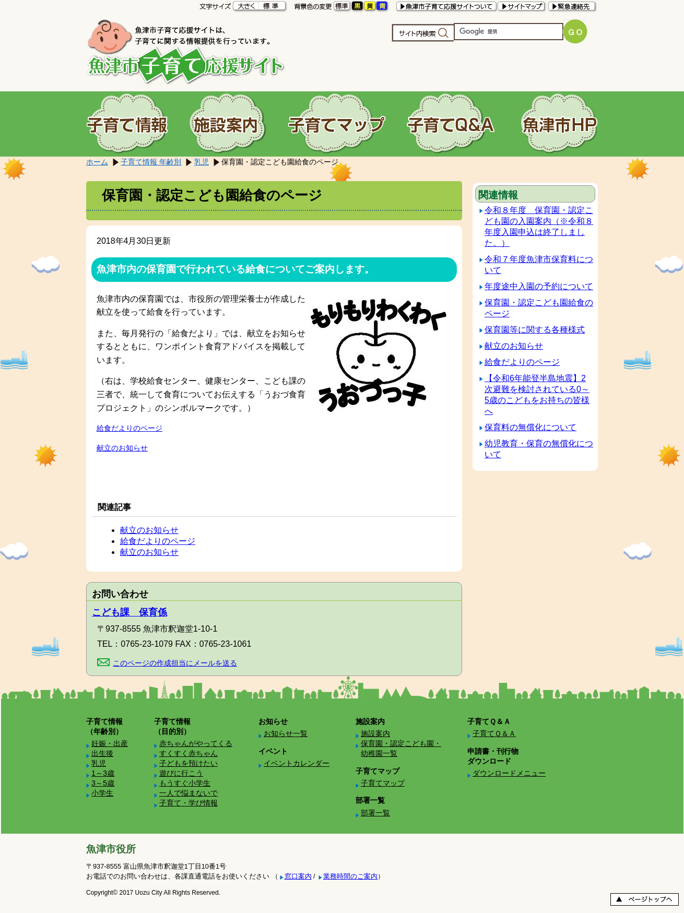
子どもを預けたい (188, 763)
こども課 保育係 (129, 612)
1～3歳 (102, 773)
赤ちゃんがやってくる (195, 743)
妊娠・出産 (109, 743)
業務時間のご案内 (350, 876)
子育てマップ (383, 783)
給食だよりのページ (129, 428)
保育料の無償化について (530, 427)
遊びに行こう (181, 773)
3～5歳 (102, 783)
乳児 (201, 162)
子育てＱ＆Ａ (494, 733)
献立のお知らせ (122, 448)
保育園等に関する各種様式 (535, 329)
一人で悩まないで (188, 793)
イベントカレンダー (296, 763)
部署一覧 (375, 813)
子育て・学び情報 (188, 803)
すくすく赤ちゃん (188, 753)
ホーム (97, 162)
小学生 (102, 793)
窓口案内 (298, 876)
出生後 (102, 753)
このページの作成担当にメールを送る (175, 663)
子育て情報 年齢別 (151, 162)
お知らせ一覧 (286, 733)
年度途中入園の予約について (539, 286)
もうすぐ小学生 (184, 783)
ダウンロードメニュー (509, 773)
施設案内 (375, 733)
